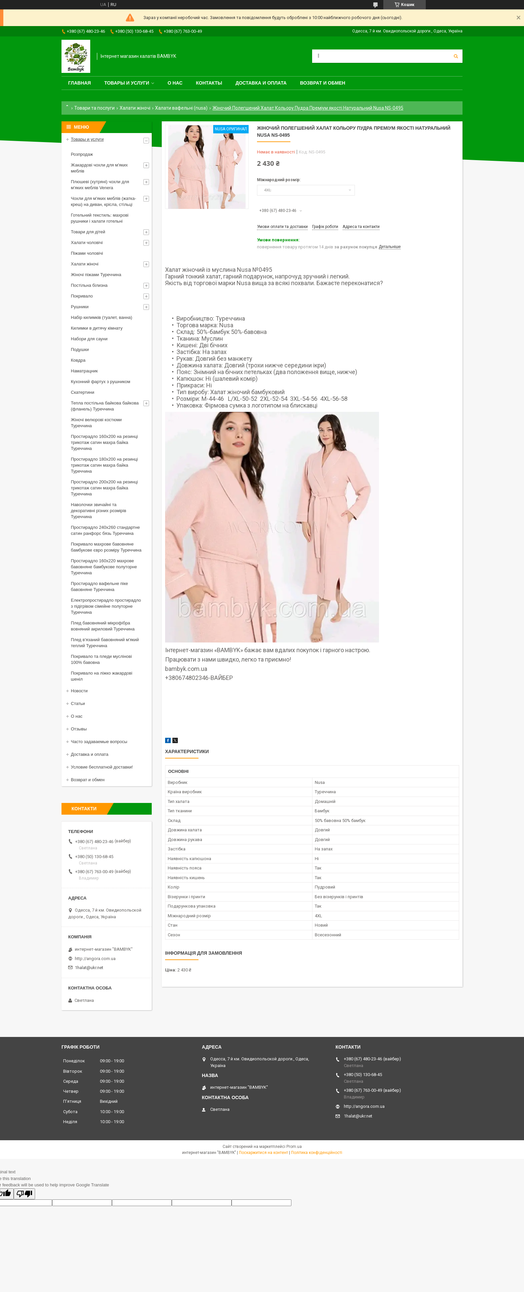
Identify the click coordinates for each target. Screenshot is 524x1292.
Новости (79, 690)
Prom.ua (294, 1146)
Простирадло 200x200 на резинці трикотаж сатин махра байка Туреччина (104, 487)
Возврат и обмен (323, 83)
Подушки (80, 349)
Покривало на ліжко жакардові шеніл (101, 676)
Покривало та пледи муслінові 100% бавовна (101, 659)
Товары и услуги (126, 83)
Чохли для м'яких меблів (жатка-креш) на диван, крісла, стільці (103, 201)
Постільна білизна (89, 285)
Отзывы (79, 728)
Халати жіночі (135, 108)
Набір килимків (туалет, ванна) (101, 317)
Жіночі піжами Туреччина (96, 274)
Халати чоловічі (87, 242)
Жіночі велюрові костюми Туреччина (96, 422)
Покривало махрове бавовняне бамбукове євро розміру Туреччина (106, 547)
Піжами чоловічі (87, 253)
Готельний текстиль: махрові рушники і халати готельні (100, 218)
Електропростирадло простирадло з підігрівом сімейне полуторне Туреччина (106, 606)
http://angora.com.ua (95, 958)
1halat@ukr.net (89, 967)
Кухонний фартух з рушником (100, 381)
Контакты (209, 83)
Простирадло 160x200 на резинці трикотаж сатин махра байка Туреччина (104, 442)
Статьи (78, 703)
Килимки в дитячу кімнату (97, 328)
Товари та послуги (94, 108)
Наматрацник (84, 370)
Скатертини (82, 392)
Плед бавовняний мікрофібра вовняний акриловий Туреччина (103, 625)
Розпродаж (82, 154)
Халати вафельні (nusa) (181, 108)
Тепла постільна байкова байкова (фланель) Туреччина (105, 406)
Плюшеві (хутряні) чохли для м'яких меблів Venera (100, 184)
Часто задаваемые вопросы (99, 741)
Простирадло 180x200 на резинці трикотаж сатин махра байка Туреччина (104, 465)
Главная (79, 83)
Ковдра (78, 360)
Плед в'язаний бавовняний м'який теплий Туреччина (105, 642)
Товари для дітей (88, 231)
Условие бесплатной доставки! (102, 767)
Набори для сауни (89, 338)
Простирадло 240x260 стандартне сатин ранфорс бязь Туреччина (105, 530)
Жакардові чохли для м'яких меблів (99, 167)
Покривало (82, 296)
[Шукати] (456, 56)
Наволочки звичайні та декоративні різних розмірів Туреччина (98, 510)
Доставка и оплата (261, 83)
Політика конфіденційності (316, 1152)
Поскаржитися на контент (263, 1152)
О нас (174, 83)
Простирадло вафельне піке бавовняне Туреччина (99, 586)
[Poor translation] (24, 1193)
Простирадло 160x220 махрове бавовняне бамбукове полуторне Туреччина (104, 566)
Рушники (80, 306)
